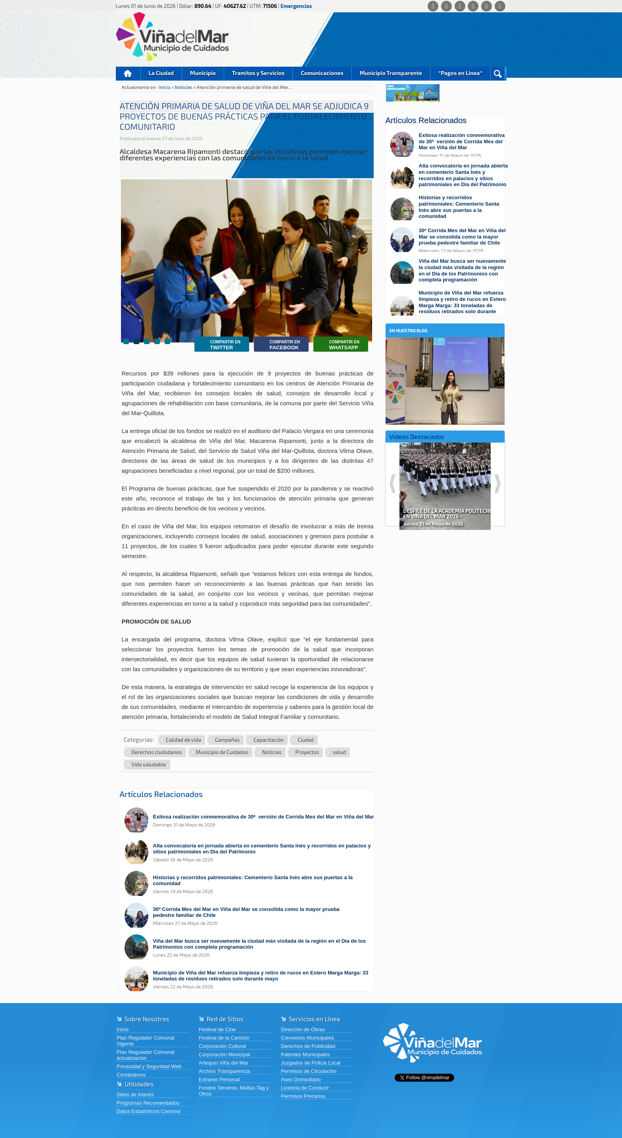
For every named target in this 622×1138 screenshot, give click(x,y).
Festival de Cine (217, 1029)
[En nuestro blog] (445, 349)
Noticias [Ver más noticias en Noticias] (271, 752)
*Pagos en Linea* (460, 72)
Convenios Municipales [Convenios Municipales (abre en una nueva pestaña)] (307, 1038)
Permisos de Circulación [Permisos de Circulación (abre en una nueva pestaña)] (308, 1071)
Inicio (128, 74)
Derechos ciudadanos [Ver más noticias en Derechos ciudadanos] (157, 752)
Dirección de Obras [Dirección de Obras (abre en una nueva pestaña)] (303, 1029)
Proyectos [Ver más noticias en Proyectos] (307, 752)
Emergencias (296, 6)
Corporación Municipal (224, 1054)
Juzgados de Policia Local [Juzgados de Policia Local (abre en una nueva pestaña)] (310, 1063)
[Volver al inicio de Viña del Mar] (432, 1069)
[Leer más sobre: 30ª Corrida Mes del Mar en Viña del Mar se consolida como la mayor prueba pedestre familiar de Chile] (251, 916)
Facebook (279, 345)
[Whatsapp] (433, 6)
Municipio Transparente (391, 72)
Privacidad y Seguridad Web (149, 1066)
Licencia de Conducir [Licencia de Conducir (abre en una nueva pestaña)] (305, 1088)
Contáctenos (131, 1075)
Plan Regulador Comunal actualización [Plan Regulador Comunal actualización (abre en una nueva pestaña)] (145, 1055)
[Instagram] (473, 6)
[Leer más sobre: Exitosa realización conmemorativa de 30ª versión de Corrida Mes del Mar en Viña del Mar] (251, 821)
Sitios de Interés (135, 1095)
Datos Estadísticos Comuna (148, 1111)
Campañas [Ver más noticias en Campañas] (227, 740)
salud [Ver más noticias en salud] (339, 752)
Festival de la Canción (224, 1038)
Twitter (219, 345)
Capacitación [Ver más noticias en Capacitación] (268, 740)
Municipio (203, 72)
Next (498, 483)
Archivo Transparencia (224, 1071)
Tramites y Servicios (258, 72)
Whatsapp (338, 345)
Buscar (498, 74)
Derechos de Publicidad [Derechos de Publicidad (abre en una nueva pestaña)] (308, 1046)
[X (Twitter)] (460, 6)
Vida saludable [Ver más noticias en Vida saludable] (149, 764)
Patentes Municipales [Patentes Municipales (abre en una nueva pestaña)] (305, 1054)
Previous (392, 483)
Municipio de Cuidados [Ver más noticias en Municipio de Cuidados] (222, 752)
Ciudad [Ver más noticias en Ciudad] (305, 740)
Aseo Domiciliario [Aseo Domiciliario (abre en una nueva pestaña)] (301, 1079)
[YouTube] (486, 6)
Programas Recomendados (148, 1103)
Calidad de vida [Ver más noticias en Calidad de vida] (183, 740)
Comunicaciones (322, 72)
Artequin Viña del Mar (223, 1063)
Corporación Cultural (222, 1046)
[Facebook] (446, 6)
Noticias (184, 87)
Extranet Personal (219, 1079)
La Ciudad (161, 72)
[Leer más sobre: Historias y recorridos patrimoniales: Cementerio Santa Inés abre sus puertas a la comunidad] (251, 884)
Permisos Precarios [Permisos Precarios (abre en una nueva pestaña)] (303, 1096)
